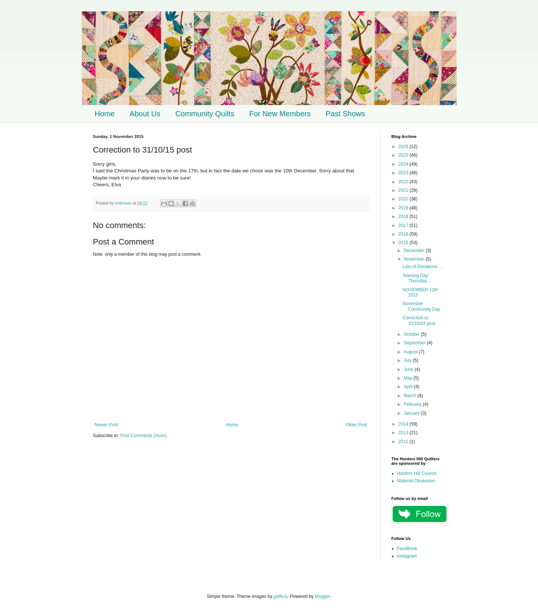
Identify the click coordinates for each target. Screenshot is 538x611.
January (412, 413)
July (408, 360)
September (415, 343)
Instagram (407, 556)
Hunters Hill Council (416, 473)
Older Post (356, 424)
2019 (403, 208)
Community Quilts (204, 114)
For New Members (279, 114)
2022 (403, 181)
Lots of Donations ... (422, 266)
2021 (403, 190)
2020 (403, 199)
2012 (403, 441)
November (415, 259)
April (409, 386)
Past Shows (345, 114)
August (411, 351)
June (409, 369)
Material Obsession (416, 480)
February (413, 404)
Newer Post (106, 424)
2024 (403, 164)
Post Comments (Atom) (143, 435)
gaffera (280, 596)
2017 (403, 225)
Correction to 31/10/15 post (418, 320)
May (408, 378)
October (412, 334)
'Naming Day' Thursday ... (417, 278)
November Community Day (421, 306)
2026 (403, 146)
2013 (403, 432)
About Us (145, 114)
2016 (403, 234)
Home (105, 114)
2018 (403, 216)
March (410, 395)
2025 (403, 155)
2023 (403, 172)
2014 (403, 424)
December (415, 250)
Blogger (322, 596)
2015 (403, 242)
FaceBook (407, 548)
